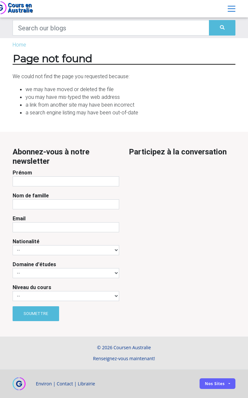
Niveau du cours (32, 287)
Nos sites (215, 383)
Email (19, 218)
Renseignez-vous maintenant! (124, 358)
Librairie (86, 384)
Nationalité (26, 241)
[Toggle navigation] (231, 9)
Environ (44, 384)
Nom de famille (31, 195)
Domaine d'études (34, 264)
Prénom (22, 172)
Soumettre (36, 313)
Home (19, 44)
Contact (65, 384)
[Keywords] (111, 28)
